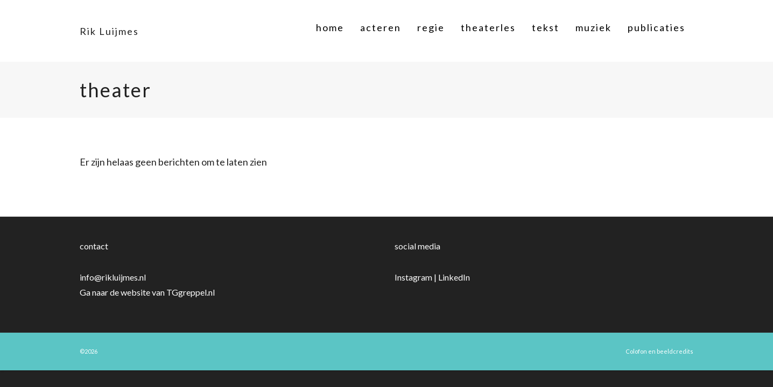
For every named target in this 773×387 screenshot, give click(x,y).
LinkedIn (454, 277)
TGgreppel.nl (190, 292)
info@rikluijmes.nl (113, 277)
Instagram (413, 277)
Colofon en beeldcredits (659, 351)
